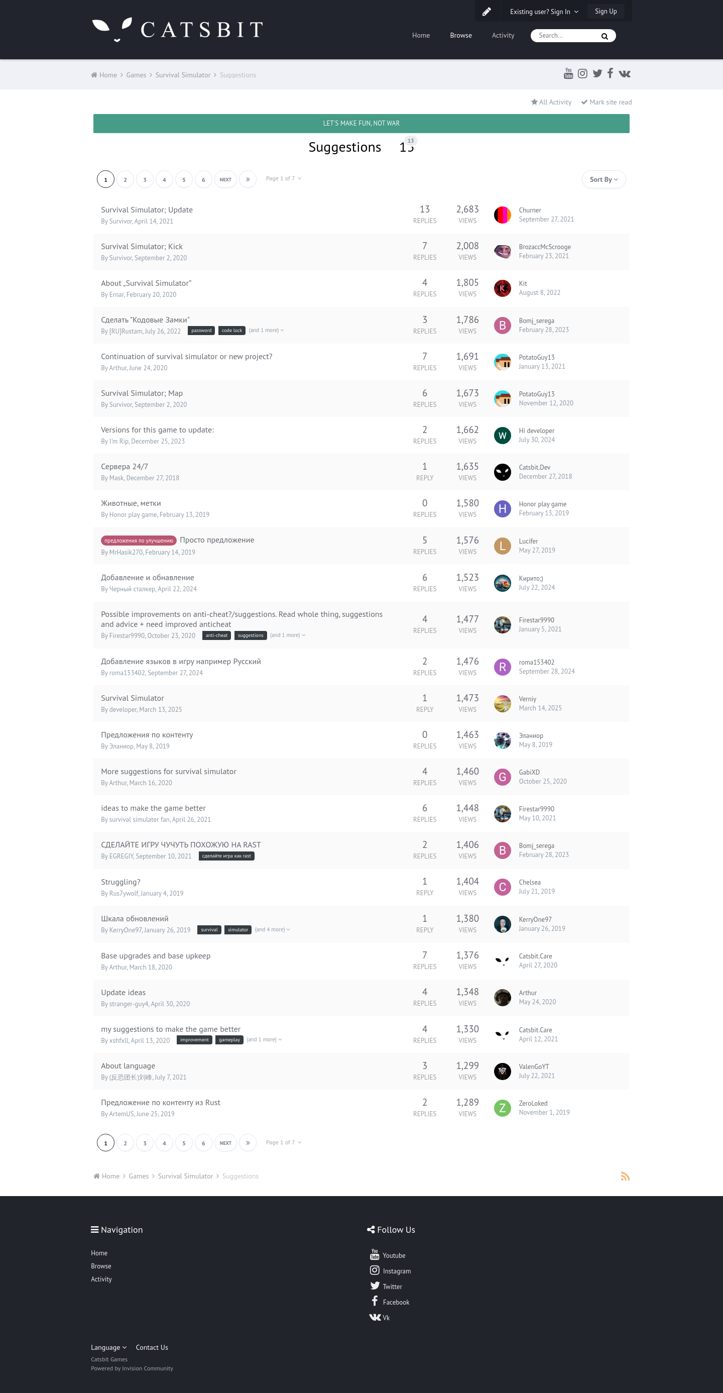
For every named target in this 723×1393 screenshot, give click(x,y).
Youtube (387, 1254)
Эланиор (121, 746)
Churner (530, 210)
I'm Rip (119, 441)
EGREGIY (121, 856)
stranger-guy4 (129, 1004)
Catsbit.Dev (535, 467)
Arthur (118, 368)
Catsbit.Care (535, 956)
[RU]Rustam (126, 331)
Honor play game (133, 514)
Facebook (389, 1301)
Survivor (120, 221)
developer (123, 709)
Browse (461, 35)
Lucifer (528, 541)
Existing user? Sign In (544, 12)
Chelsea (530, 882)
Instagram (390, 1269)
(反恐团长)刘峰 (130, 1077)
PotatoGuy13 (537, 357)
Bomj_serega (536, 320)
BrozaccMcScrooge (545, 247)
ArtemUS (121, 1114)
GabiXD (529, 772)
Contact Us (152, 1347)
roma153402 (127, 673)
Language (109, 1347)
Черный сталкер (132, 589)
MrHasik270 (126, 552)
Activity (503, 35)
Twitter (385, 1285)
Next (225, 179)
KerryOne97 (125, 930)
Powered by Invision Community (132, 1368)
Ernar (116, 294)
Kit (523, 283)
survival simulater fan (139, 819)
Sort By (604, 179)
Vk (379, 1316)
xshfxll (119, 1040)
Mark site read (606, 101)
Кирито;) (531, 578)
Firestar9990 (127, 635)
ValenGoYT (534, 1066)
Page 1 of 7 (284, 178)
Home (421, 35)
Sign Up (606, 11)
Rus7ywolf (123, 893)
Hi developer (537, 430)
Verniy (527, 699)
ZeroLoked (533, 1103)
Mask (116, 478)
